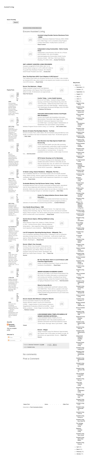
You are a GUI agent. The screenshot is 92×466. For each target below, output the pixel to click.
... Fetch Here (57, 167)
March (78, 449)
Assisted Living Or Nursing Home (80, 288)
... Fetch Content (42, 294)
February (79, 451)
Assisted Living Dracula (80, 443)
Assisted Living (9, 7)
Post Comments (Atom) (36, 407)
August (78, 94)
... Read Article (38, 82)
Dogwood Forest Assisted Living (80, 318)
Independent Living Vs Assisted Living (79, 338)
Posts (10, 337)
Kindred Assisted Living (80, 257)
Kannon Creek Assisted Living (80, 184)
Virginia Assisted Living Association (80, 249)
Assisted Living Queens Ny (80, 111)
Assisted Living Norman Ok (80, 129)
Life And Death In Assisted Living (80, 375)
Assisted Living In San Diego (80, 211)
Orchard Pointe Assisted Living (80, 344)
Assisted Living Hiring (80, 104)
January (78, 454)
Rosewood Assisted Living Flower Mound (80, 166)
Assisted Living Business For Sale (80, 313)
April (77, 447)
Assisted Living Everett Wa (80, 171)
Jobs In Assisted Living (80, 274)
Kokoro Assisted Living (80, 295)
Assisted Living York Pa (80, 412)
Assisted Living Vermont (80, 153)
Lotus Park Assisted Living (79, 384)
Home (46, 404)
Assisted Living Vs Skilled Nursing (80, 195)
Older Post (66, 404)
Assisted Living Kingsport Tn (80, 254)
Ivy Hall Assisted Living (80, 160)
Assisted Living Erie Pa (80, 199)
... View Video (27, 136)
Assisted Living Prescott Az (80, 214)
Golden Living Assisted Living (79, 189)
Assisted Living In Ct (80, 404)
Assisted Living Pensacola (80, 149)
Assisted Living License (80, 174)
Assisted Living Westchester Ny (80, 359)
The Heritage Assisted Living (79, 425)
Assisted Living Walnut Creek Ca (80, 323)
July (77, 96)
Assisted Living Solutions (80, 133)
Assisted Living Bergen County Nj (80, 262)
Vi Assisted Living (79, 236)
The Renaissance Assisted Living (80, 124)
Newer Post (26, 404)
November (79, 87)
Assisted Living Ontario (80, 278)
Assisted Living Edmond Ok (80, 228)
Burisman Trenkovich (12, 325)
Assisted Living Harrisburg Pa (80, 136)
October (78, 89)
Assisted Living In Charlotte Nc (80, 365)
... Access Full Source (59, 60)
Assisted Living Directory (80, 107)
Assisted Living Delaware (80, 156)
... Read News (56, 265)
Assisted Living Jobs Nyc (80, 245)
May (77, 101)
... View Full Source (47, 228)
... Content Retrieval (58, 202)
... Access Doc (46, 71)
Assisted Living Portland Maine (80, 241)
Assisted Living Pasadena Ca (80, 140)
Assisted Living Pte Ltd (80, 379)
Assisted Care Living (80, 232)
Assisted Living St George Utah (80, 396)
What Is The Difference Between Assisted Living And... (80, 205)
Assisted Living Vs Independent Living (80, 390)
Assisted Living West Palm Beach (80, 439)
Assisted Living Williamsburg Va (80, 332)
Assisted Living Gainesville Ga (80, 408)
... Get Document (30, 153)
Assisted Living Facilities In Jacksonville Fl (80, 353)
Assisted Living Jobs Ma (80, 327)
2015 (76, 85)
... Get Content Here (60, 126)
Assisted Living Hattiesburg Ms (80, 282)
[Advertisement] (15, 56)
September (79, 92)
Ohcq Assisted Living (80, 115)
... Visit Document (63, 280)
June (77, 99)
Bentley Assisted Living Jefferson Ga (80, 304)
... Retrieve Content (28, 310)
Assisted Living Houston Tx (80, 299)
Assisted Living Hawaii (80, 266)
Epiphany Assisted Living (79, 430)
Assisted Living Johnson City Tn (80, 370)
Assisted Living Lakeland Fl (80, 348)
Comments (11, 340)
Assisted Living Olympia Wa (80, 292)
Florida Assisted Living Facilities (80, 145)
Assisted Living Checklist (80, 118)
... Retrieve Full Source (44, 109)
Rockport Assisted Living (79, 179)
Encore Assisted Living (80, 308)
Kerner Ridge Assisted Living (79, 224)
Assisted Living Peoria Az (80, 416)
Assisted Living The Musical (80, 400)
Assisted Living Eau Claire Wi (80, 420)
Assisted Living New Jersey (80, 434)
